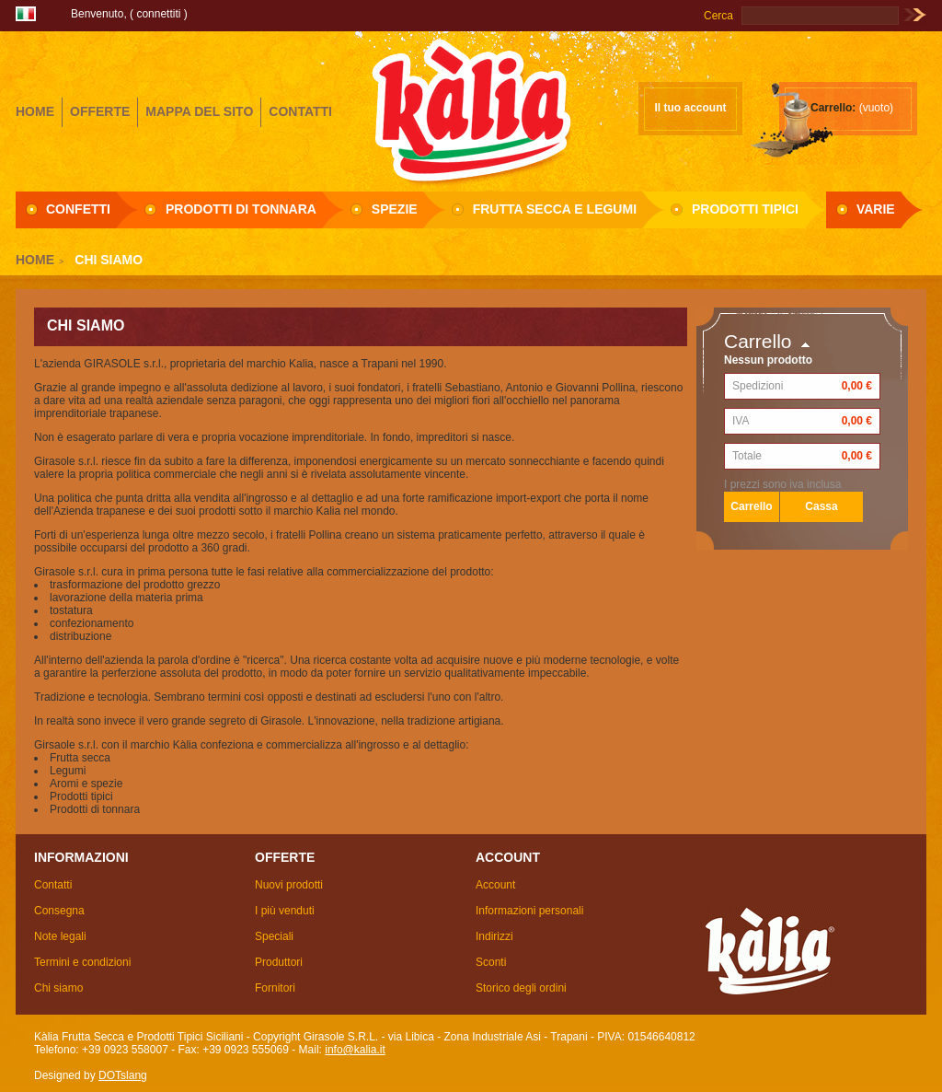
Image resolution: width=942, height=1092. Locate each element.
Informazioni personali (529, 910)
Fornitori (275, 988)
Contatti (53, 884)
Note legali (60, 936)
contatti (300, 111)
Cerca (718, 15)
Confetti (78, 209)
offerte (100, 111)
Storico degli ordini (521, 988)
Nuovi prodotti (289, 884)
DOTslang (122, 1075)
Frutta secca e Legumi (555, 209)
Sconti (491, 962)
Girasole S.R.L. (471, 109)
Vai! (914, 15)
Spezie (395, 209)
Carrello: (833, 107)
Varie (875, 209)
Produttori (279, 962)
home (35, 111)
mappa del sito (199, 111)
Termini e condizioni (82, 962)
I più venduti (285, 910)
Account (495, 884)
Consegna (59, 910)
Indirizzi (494, 936)
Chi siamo (58, 988)
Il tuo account (691, 107)
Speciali (274, 936)
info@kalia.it (355, 1049)
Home (35, 259)
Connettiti (158, 13)
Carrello (758, 341)
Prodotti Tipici (745, 209)
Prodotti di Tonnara (241, 209)
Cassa (821, 506)
